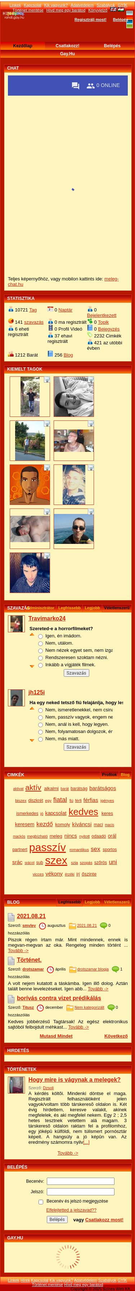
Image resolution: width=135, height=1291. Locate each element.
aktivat (18, 789)
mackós (19, 836)
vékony (54, 874)
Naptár (65, 310)
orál (112, 836)
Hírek (25, 1280)
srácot (29, 863)
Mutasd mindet (56, 1036)
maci (98, 824)
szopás (86, 862)
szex (56, 860)
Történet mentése (47, 1284)
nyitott (84, 836)
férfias (91, 800)
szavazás (34, 322)
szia (74, 862)
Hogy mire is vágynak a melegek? (74, 1080)
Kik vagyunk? (56, 5)
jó (42, 813)
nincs (70, 836)
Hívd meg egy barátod (83, 1284)
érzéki (70, 874)
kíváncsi (81, 824)
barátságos (102, 788)
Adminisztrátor (40, 608)
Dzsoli (48, 1088)
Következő (116, 1036)
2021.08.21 (31, 916)
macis (109, 825)
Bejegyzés (109, 329)
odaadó (98, 836)
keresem (25, 824)
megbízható (37, 836)
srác (17, 862)
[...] (86, 1142)
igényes (107, 800)
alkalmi (51, 788)
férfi (78, 800)
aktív (33, 787)
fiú (71, 801)
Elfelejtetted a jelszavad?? (71, 1210)
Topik (103, 322)
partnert (19, 849)
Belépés (120, 19)
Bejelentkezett (102, 315)
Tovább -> (18, 950)
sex (95, 849)
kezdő (44, 824)
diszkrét (35, 800)
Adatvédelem (82, 5)
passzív (47, 847)
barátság (79, 788)
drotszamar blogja (93, 969)
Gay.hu (67, 53)
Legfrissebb (69, 608)
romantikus (79, 849)
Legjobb (92, 608)
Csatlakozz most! (104, 1219)
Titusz (28, 1007)
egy (48, 800)
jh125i (36, 692)
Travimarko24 (47, 618)
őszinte (89, 874)
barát (65, 789)
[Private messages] (75, 85)
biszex (20, 800)
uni (113, 862)
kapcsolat (55, 813)
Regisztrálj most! (91, 19)
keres (107, 813)
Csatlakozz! (67, 45)
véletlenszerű (117, 902)
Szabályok (105, 5)
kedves (83, 811)
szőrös (100, 862)
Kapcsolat (32, 5)
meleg (56, 836)
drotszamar (33, 969)
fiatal (60, 799)
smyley (29, 925)
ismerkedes (27, 813)
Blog (68, 355)
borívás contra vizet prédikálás (59, 998)
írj (78, 874)
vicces (38, 874)
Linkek (15, 5)
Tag (33, 310)
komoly (62, 824)
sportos (110, 849)
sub (39, 862)
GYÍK (122, 5)
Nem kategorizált (89, 1007)
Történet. (29, 960)
